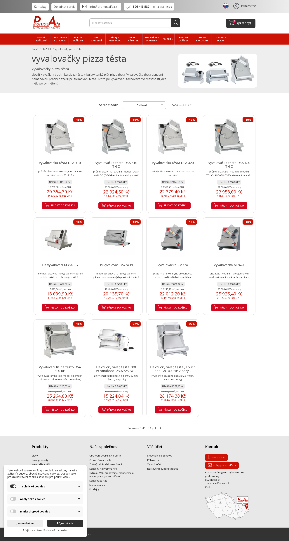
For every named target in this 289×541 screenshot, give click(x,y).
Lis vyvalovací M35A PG (60, 265)
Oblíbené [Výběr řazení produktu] (150, 105)
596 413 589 (141, 7)
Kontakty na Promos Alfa (103, 468)
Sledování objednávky (159, 455)
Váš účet (154, 446)
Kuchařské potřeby (152, 39)
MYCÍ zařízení (96, 39)
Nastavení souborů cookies (162, 468)
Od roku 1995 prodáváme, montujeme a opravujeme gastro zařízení (111, 474)
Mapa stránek (97, 485)
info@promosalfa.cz (103, 7)
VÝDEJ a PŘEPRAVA (115, 39)
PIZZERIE (168, 38)
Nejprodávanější (41, 464)
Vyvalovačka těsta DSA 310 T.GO (116, 165)
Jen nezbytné (25, 523)
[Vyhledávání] (134, 23)
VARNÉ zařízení (41, 39)
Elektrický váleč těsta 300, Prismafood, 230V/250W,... (116, 369)
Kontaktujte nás (98, 480)
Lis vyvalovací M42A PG (116, 265)
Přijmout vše (65, 523)
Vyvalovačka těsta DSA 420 (173, 163)
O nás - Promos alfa (100, 460)
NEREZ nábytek (133, 39)
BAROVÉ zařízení (183, 39)
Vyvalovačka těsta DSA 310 (60, 163)
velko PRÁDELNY (202, 39)
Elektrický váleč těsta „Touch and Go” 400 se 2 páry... (173, 369)
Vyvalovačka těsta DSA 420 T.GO (229, 165)
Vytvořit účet (154, 464)
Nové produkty (40, 460)
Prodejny (94, 489)
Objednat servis (64, 7)
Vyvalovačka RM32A (172, 265)
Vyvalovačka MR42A (229, 265)
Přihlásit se (153, 460)
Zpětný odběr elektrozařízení (105, 464)
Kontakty (40, 7)
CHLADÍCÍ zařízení (77, 39)
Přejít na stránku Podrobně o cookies (45, 530)
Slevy (35, 455)
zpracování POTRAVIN (59, 39)
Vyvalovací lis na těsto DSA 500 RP (60, 369)
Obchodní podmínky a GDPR (105, 455)
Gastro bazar (221, 39)
